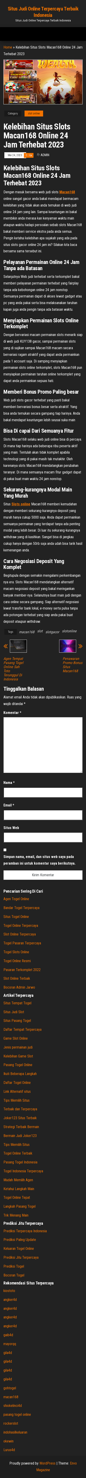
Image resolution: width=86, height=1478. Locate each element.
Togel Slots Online (16, 952)
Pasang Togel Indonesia (20, 1162)
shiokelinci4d (12, 1405)
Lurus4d (9, 1450)
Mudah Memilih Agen (18, 1180)
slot (40, 631)
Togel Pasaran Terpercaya (22, 943)
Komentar (12, 713)
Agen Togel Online (16, 899)
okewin (8, 1441)
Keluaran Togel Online (18, 1248)
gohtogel (9, 1388)
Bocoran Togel (13, 1275)
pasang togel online (17, 1414)
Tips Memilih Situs (16, 1100)
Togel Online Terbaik (17, 1153)
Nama (9, 782)
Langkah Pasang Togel (19, 1206)
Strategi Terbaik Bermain (21, 1127)
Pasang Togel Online (17, 1065)
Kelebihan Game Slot (18, 1056)
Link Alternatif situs (17, 1091)
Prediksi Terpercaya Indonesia (25, 1231)
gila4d (7, 1353)
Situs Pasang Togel (17, 1020)
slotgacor (52, 632)
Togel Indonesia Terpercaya (23, 1171)
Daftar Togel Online (17, 1082)
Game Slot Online (15, 1038)
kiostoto (9, 1291)
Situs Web (11, 828)
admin (45, 155)
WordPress (47, 1463)
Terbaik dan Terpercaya (20, 1109)
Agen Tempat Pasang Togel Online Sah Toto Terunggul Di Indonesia (13, 669)
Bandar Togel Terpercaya (21, 908)
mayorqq (9, 1344)
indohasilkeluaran (15, 1432)
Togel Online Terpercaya (20, 925)
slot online (34, 113)
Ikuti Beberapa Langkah (20, 1074)
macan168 (26, 632)
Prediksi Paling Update (19, 1240)
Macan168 (67, 192)
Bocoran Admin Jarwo (19, 987)
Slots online (20, 504)
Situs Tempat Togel (17, 1003)
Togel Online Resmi (17, 961)
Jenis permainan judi (18, 1047)
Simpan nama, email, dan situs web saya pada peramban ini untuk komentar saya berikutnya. (39, 860)
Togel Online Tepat (16, 1197)
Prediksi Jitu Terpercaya (21, 1257)
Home (7, 47)
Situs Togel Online (16, 917)
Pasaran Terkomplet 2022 (22, 970)
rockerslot (10, 1423)
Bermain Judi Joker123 (20, 1136)
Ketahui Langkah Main (18, 1189)
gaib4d (8, 1335)
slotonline (69, 631)
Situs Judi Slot (13, 1012)
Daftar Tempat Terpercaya (22, 1029)
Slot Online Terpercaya (19, 934)
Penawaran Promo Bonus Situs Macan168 (72, 665)
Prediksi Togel (13, 1266)
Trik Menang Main (15, 1215)
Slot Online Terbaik (16, 978)
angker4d (10, 1299)
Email (8, 805)
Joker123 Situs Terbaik (20, 1118)
